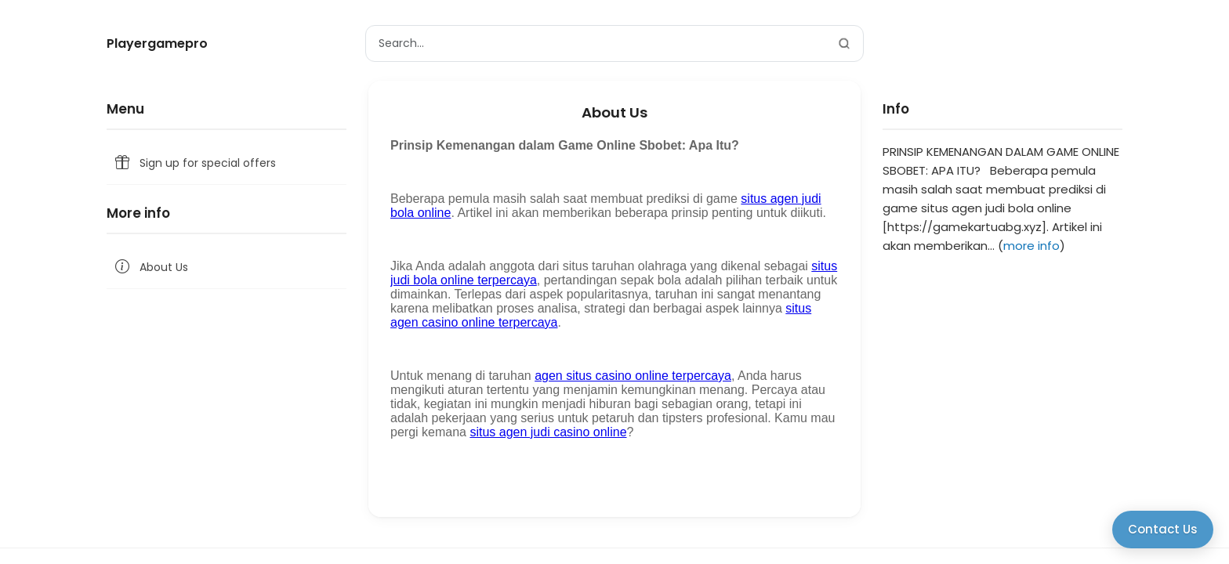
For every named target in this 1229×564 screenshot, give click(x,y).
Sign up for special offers (194, 163)
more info (1031, 245)
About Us (150, 267)
